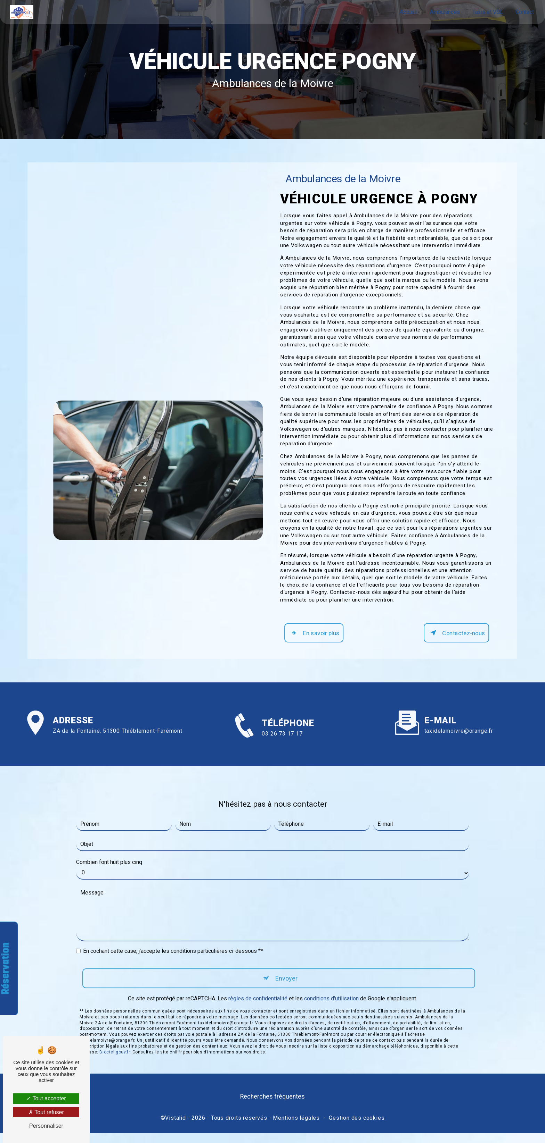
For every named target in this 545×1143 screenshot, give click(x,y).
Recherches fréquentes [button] (272, 1107)
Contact (524, 12)
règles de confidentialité (257, 995)
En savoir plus (317, 642)
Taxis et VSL (487, 12)
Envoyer (287, 974)
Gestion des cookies (356, 1128)
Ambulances (444, 12)
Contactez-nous (451, 642)
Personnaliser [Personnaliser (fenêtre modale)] (46, 1126)
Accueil (408, 12)
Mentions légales (296, 1128)
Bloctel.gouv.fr (114, 1049)
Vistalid (175, 1128)
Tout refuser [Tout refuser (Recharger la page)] (46, 1112)
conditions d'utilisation (331, 995)
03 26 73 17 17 (282, 760)
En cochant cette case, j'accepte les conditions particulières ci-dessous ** (173, 946)
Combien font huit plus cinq (109, 858)
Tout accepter (46, 1098)
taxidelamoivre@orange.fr (458, 726)
